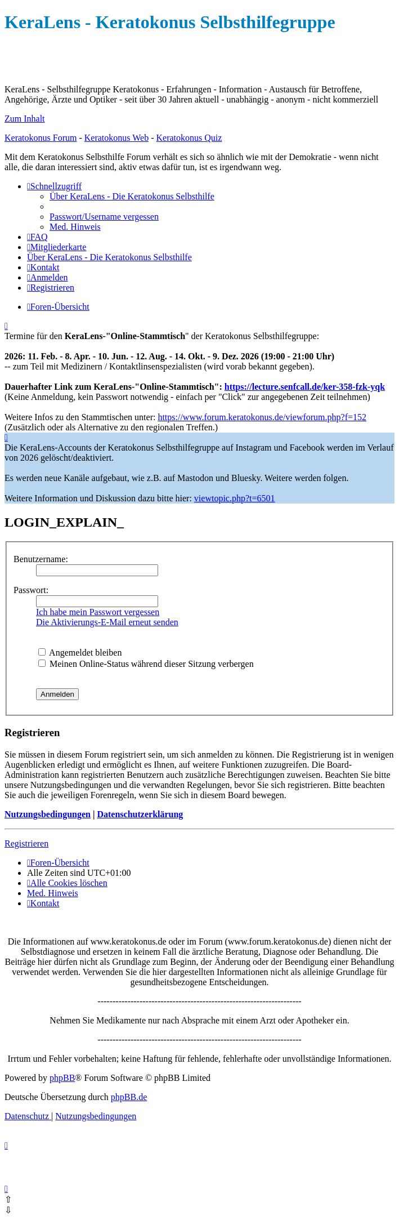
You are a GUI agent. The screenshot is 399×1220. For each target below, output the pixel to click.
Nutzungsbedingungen (48, 814)
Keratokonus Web (116, 138)
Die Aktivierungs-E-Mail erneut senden (107, 622)
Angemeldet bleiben (80, 652)
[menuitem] (132, 196)
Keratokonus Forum (41, 138)
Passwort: (31, 590)
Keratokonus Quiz (189, 138)
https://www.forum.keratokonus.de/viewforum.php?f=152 (262, 417)
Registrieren (26, 843)
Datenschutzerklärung (140, 814)
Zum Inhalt (25, 118)
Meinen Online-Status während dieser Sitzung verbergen (146, 664)
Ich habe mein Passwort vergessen (97, 612)
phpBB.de (129, 1097)
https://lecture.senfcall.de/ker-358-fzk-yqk (305, 386)
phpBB (62, 1078)
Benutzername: (41, 559)
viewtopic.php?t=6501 (234, 498)
